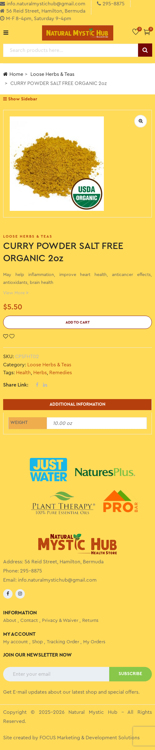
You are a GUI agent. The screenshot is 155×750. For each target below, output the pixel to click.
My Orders (94, 642)
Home (13, 74)
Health (23, 372)
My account (15, 642)
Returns (90, 620)
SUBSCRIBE (130, 674)
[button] (147, 32)
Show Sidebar (20, 99)
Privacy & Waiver (60, 620)
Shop (37, 642)
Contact (29, 620)
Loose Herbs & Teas (52, 74)
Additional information (77, 404)
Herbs (40, 372)
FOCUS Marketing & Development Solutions (90, 737)
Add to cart (78, 322)
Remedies (60, 372)
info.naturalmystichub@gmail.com (57, 580)
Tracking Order (63, 642)
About (9, 620)
